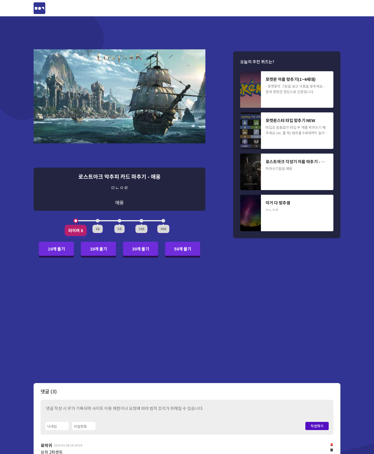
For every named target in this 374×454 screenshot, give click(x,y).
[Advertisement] (187, 323)
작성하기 (317, 425)
